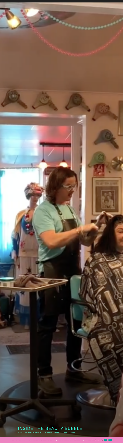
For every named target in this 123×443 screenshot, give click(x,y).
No (110, 440)
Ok (105, 440)
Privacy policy (99, 440)
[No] (121, 440)
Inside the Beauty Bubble (50, 428)
